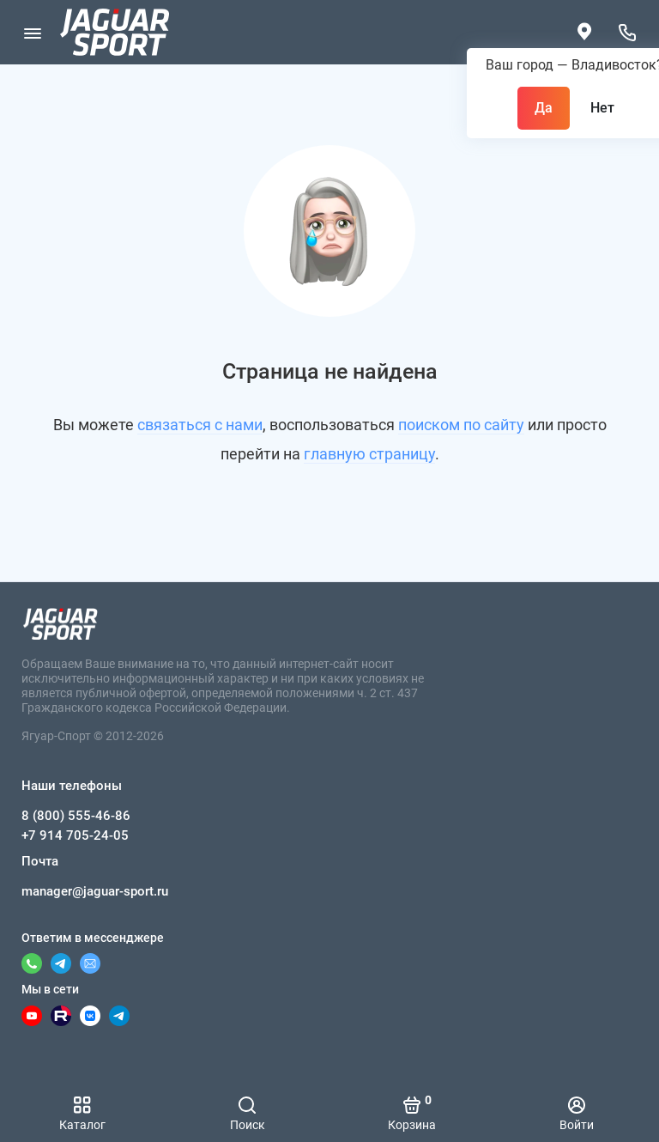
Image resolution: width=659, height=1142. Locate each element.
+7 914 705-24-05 (75, 835)
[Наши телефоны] (627, 32)
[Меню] (32, 32)
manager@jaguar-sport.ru (94, 891)
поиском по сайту (461, 425)
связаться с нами (200, 425)
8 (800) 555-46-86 (75, 815)
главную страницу (369, 454)
